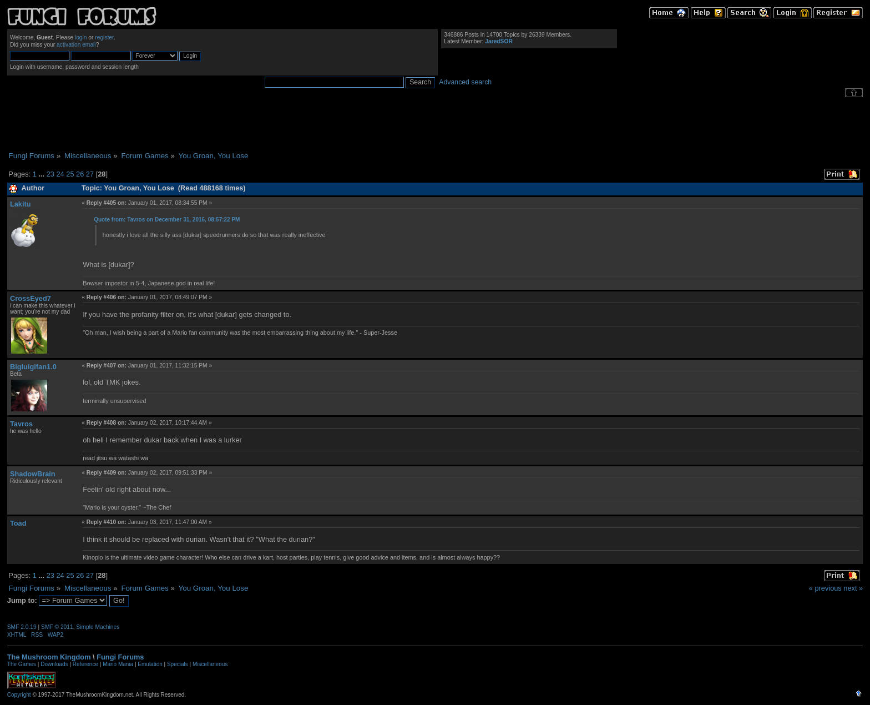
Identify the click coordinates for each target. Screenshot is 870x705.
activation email (76, 45)
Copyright (19, 695)
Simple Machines (97, 627)
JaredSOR (499, 41)
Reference (85, 664)
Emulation (150, 664)
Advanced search (465, 82)
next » (853, 588)
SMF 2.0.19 (22, 627)
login (81, 37)
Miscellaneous (210, 664)
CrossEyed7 (30, 298)
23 (50, 174)
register (104, 37)
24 (60, 174)
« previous (825, 588)
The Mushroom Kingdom (49, 657)
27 (90, 174)
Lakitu (20, 204)
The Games (21, 664)
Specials (177, 664)
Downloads (54, 664)
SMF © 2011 (57, 627)
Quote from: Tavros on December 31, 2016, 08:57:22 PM (167, 219)
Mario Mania (118, 664)
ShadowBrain (32, 474)
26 (80, 174)
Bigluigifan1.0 (33, 366)
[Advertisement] (435, 124)
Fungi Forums (120, 657)
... (42, 174)
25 (70, 174)
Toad (18, 523)
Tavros (21, 424)
